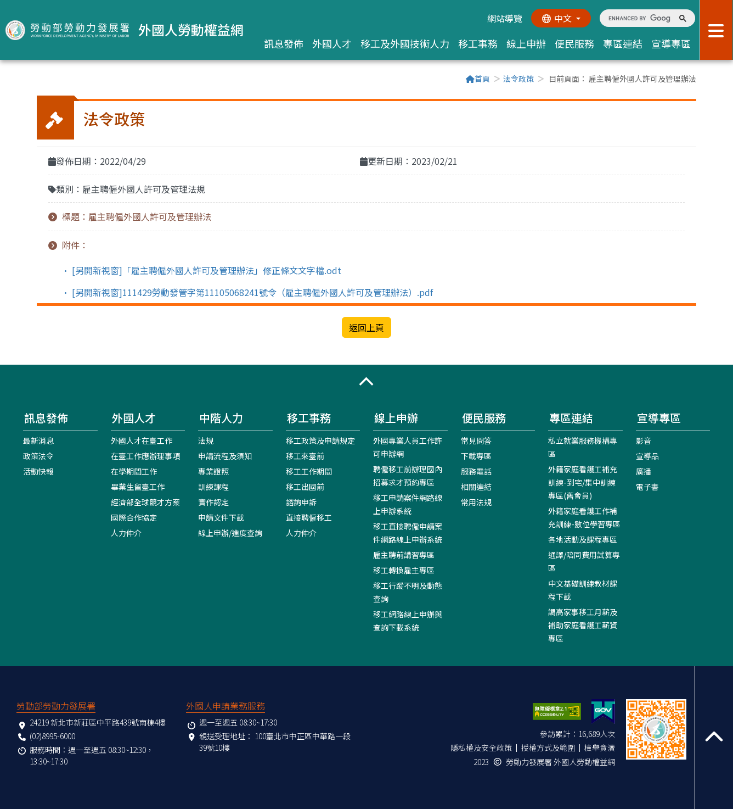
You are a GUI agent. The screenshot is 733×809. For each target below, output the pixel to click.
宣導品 (647, 455)
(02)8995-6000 (52, 735)
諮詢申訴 (301, 501)
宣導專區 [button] (671, 43)
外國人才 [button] (332, 43)
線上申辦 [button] (526, 43)
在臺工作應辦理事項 (145, 455)
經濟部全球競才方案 (145, 501)
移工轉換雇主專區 (404, 569)
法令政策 (518, 78)
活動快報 (38, 470)
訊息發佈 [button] (283, 43)
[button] (366, 381)
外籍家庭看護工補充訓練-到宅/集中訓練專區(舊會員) (582, 481)
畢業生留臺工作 (138, 486)
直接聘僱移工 (309, 516)
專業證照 (213, 470)
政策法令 (38, 455)
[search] (639, 18)
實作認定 (213, 501)
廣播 (643, 470)
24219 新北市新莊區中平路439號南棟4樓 (98, 721)
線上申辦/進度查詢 (230, 532)
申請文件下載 (221, 516)
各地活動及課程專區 (582, 538)
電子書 (647, 486)
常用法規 (476, 501)
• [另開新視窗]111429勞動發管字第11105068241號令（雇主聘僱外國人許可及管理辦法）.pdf (247, 292)
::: (40, 79)
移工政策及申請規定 (320, 439)
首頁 (477, 78)
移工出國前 (305, 486)
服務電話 (476, 470)
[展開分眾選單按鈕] (716, 30)
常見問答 (476, 439)
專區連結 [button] (622, 43)
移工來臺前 (305, 455)
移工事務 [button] (478, 43)
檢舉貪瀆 (599, 746)
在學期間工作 (134, 470)
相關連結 (476, 486)
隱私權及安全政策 (481, 746)
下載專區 (476, 455)
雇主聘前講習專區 (404, 554)
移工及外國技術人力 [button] (404, 43)
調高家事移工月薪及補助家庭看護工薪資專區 (582, 624)
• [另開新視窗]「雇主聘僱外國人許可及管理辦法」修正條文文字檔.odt (201, 270)
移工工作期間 (309, 470)
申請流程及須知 (225, 455)
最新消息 (38, 439)
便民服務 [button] (574, 43)
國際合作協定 (134, 516)
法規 (205, 439)
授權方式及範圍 (548, 746)
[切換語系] (561, 18)
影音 (643, 439)
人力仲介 (126, 532)
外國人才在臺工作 (141, 439)
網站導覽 (504, 18)
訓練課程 (213, 486)
